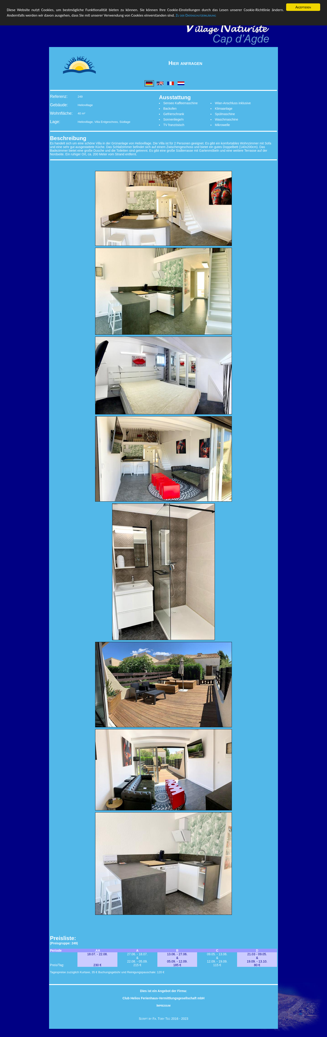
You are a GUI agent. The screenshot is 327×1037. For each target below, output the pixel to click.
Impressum (163, 1005)
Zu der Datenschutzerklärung (196, 15)
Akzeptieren (303, 7)
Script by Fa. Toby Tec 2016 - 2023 (163, 1018)
